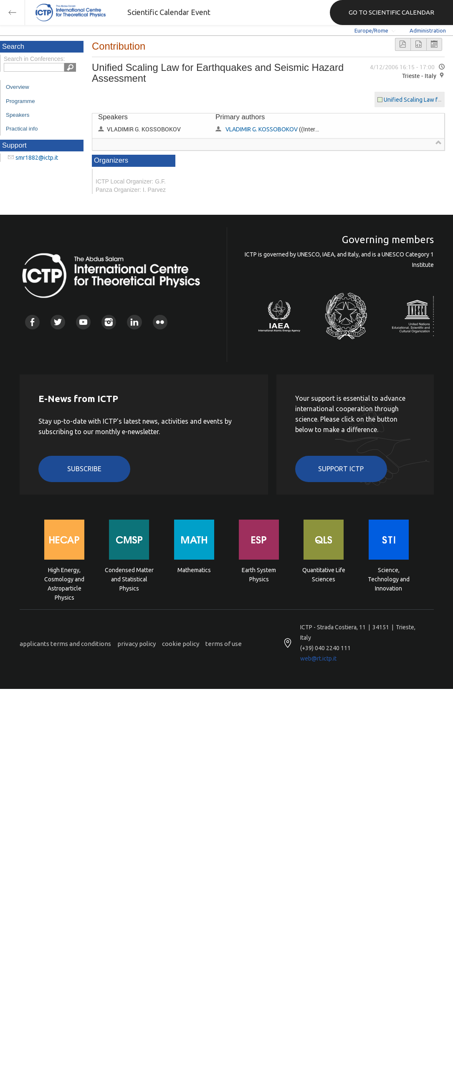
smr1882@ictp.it (36, 157)
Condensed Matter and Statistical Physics (129, 578)
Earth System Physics (259, 575)
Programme (20, 101)
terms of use (223, 643)
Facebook (32, 322)
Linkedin (134, 322)
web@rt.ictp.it (318, 658)
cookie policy (180, 643)
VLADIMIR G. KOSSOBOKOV (261, 129)
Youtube (83, 322)
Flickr (160, 322)
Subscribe (84, 468)
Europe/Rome (371, 30)
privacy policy (136, 643)
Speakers (17, 115)
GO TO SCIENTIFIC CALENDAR (391, 12)
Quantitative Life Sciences (323, 575)
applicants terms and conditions (65, 643)
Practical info (22, 129)
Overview (17, 87)
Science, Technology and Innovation (389, 578)
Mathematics (194, 570)
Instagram (108, 322)
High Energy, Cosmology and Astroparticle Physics (64, 578)
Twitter (58, 322)
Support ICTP (341, 468)
